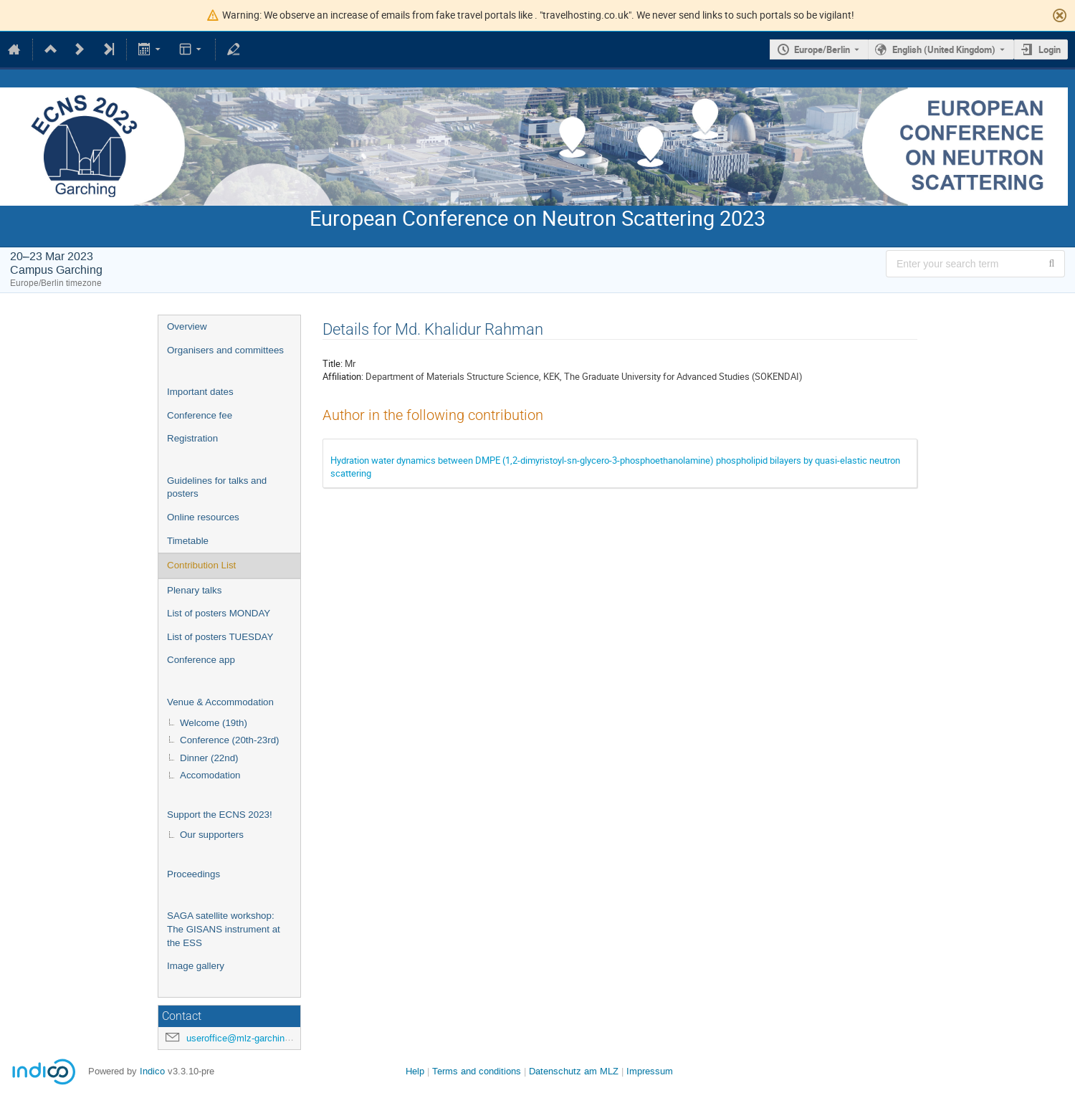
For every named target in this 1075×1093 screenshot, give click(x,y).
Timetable (188, 540)
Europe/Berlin (822, 49)
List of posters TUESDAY (220, 636)
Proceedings (193, 874)
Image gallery (195, 965)
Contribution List (201, 565)
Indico (152, 1071)
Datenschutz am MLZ (573, 1071)
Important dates (200, 391)
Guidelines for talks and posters (217, 487)
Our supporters (212, 834)
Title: (332, 363)
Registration (192, 438)
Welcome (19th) (213, 722)
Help (415, 1071)
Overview (187, 326)
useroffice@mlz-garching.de (244, 1038)
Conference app (201, 659)
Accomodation (210, 775)
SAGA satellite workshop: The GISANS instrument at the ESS (223, 929)
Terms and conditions (476, 1071)
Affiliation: (342, 376)
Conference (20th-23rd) (230, 740)
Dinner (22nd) (209, 758)
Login (1049, 49)
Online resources (203, 517)
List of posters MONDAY (218, 613)
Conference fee (199, 415)
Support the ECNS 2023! (219, 814)
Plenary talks (194, 590)
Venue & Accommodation (220, 702)
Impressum (649, 1071)
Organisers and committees (225, 350)
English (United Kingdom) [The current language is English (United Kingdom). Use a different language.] (943, 49)
